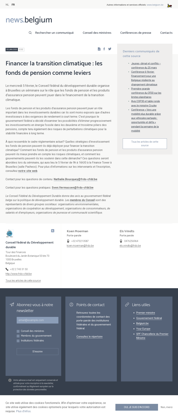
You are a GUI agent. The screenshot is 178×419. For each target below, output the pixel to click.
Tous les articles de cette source (144, 143)
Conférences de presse (135, 32)
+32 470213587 (80, 241)
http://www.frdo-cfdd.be (19, 273)
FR (13, 4)
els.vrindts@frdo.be (130, 245)
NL (7, 4)
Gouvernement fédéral (149, 318)
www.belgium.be (155, 4)
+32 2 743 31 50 (19, 269)
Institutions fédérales (32, 341)
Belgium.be (142, 323)
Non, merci (166, 407)
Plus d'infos (23, 411)
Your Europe (143, 328)
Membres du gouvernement (36, 336)
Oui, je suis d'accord (136, 407)
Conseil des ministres (97, 32)
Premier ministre (145, 312)
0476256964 (131, 241)
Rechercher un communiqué (54, 32)
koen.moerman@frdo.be (80, 245)
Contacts (166, 32)
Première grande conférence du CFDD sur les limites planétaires (146, 92)
